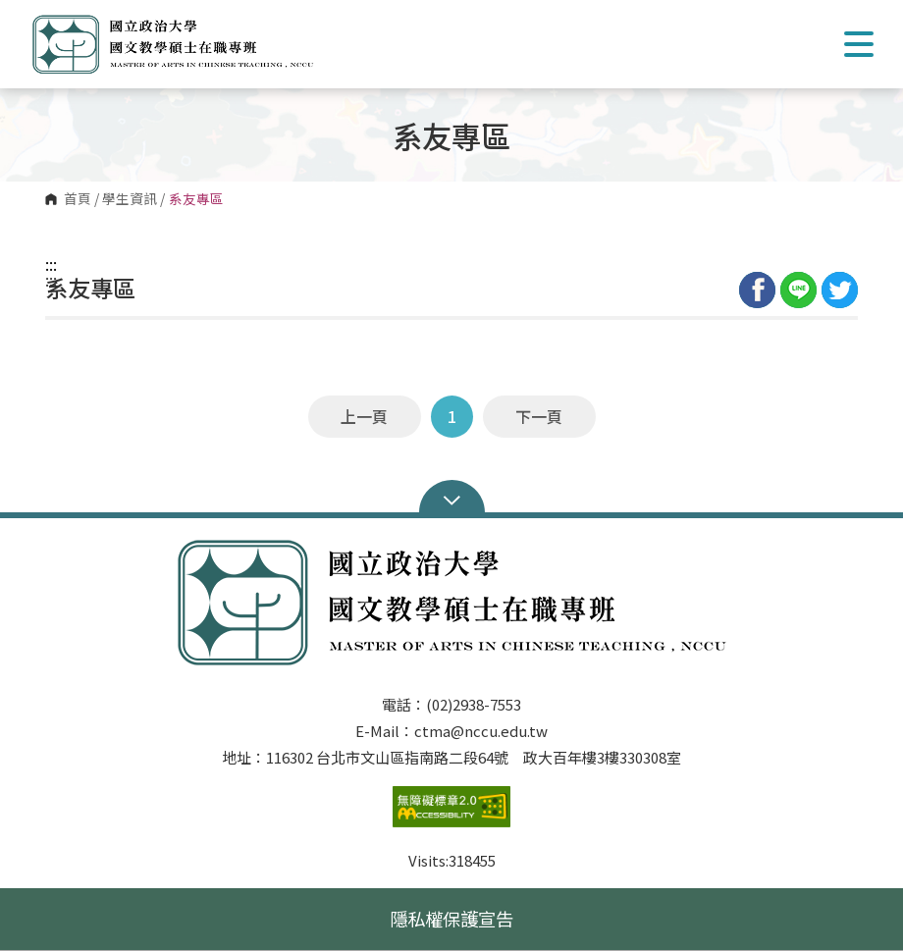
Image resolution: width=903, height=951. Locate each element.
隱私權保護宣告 (451, 918)
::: (51, 264)
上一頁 (364, 416)
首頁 (77, 199)
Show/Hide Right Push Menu (859, 44)
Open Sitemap (452, 498)
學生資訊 (129, 199)
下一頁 (538, 416)
